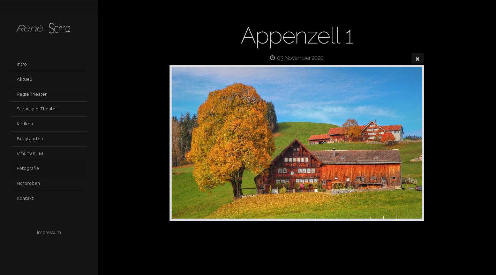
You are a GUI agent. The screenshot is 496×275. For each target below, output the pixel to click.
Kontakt (25, 198)
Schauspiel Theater (37, 108)
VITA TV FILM (30, 153)
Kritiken (25, 123)
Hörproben (28, 183)
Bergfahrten (30, 138)
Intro (22, 64)
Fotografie (28, 168)
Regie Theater (32, 94)
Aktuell (24, 79)
